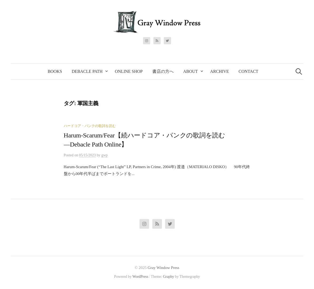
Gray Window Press (163, 268)
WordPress (140, 277)
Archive (219, 71)
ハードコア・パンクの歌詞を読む (90, 126)
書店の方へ (163, 71)
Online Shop (129, 71)
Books (55, 71)
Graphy (168, 277)
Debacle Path (87, 71)
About (190, 71)
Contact (248, 71)
